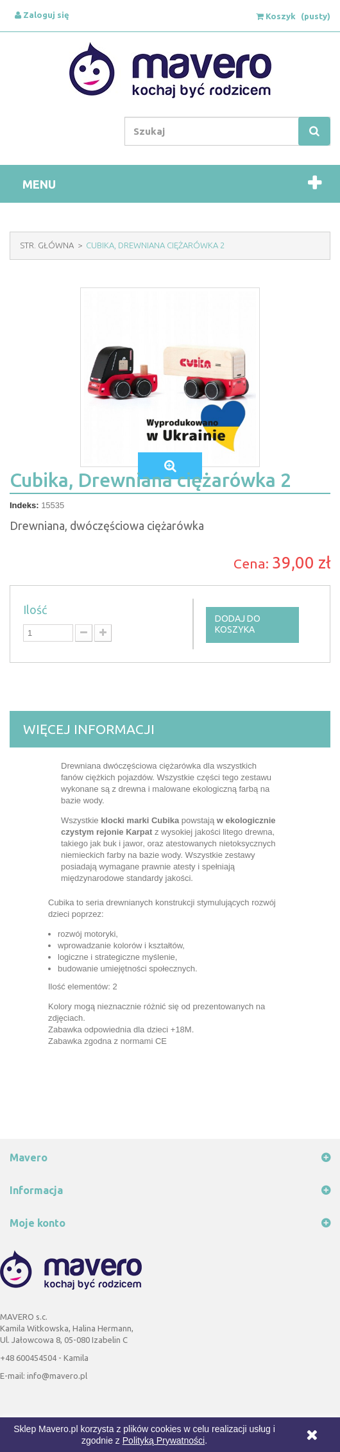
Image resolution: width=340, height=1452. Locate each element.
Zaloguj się (42, 14)
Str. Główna (47, 245)
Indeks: (24, 505)
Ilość (35, 609)
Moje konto (37, 1223)
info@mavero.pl (57, 1375)
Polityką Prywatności (164, 1440)
